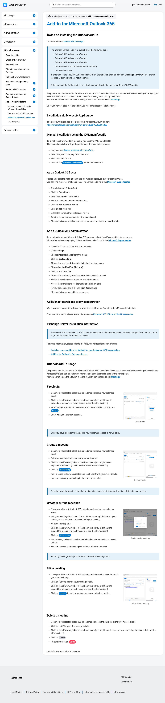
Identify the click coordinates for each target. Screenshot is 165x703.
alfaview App (10, 24)
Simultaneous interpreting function (17, 71)
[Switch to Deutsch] (160, 5)
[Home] (49, 16)
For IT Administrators (16, 102)
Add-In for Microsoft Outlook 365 (21, 117)
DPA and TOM (73, 692)
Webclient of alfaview (16, 60)
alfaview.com (120, 692)
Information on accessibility (97, 692)
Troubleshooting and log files (17, 83)
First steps (9, 15)
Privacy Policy (32, 692)
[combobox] (83, 4)
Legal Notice (16, 692)
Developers (9, 41)
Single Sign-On (13, 122)
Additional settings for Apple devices (16, 95)
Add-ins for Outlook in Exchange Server (69, 354)
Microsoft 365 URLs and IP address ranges (113, 314)
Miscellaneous (11, 50)
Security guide (12, 55)
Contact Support (143, 4)
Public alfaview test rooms (18, 77)
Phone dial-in (12, 64)
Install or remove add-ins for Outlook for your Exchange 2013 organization (85, 350)
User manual (126, 682)
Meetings (115, 99)
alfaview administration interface (78, 150)
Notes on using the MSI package (21, 113)
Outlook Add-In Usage (73, 41)
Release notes (11, 130)
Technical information (16, 89)
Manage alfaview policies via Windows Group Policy (19, 107)
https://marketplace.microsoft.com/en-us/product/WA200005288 (77, 125)
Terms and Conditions (53, 692)
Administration (11, 33)
